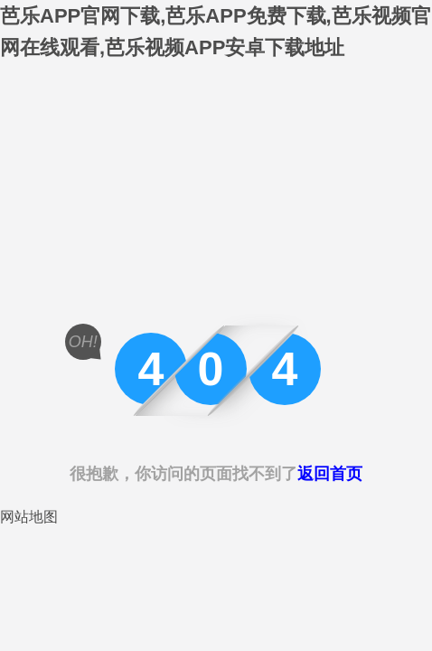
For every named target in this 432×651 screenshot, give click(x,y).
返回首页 (329, 474)
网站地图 (29, 516)
